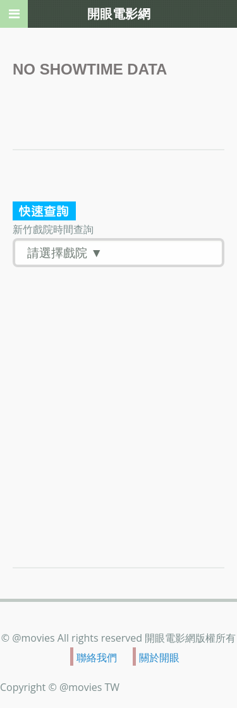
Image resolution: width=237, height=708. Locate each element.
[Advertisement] (118, 391)
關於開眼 (159, 657)
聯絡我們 (96, 657)
